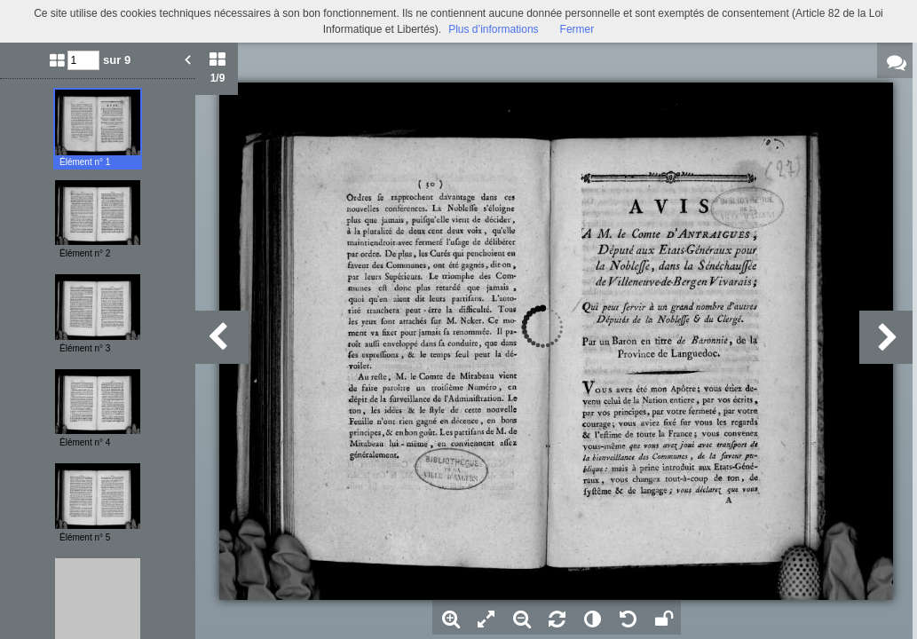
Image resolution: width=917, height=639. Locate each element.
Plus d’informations (493, 29)
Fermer (577, 29)
